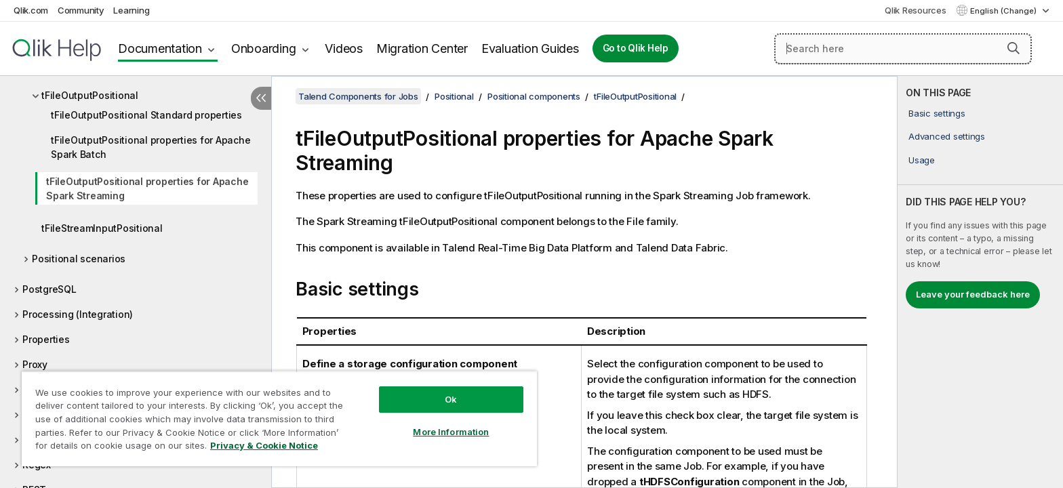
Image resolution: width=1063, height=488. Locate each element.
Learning (131, 10)
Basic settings (936, 113)
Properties (46, 339)
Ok (451, 399)
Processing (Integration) (77, 314)
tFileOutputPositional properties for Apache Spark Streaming (147, 188)
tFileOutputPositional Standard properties (146, 115)
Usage (921, 160)
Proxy (34, 364)
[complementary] (980, 282)
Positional (454, 96)
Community (81, 10)
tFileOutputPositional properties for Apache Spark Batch (150, 147)
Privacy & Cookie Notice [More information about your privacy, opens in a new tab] (264, 445)
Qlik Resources (915, 10)
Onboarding (263, 48)
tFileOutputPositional (89, 95)
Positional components (533, 96)
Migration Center (422, 48)
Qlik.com (31, 10)
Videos (344, 48)
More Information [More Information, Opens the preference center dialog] (451, 431)
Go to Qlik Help (635, 48)
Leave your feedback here (973, 294)
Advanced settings (946, 136)
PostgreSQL (49, 289)
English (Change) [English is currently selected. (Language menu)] (1004, 11)
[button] (1013, 48)
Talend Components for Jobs (358, 96)
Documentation (160, 48)
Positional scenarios (78, 258)
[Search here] (903, 49)
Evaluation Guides (530, 48)
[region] (279, 418)
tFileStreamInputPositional (102, 228)
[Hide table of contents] (261, 98)
